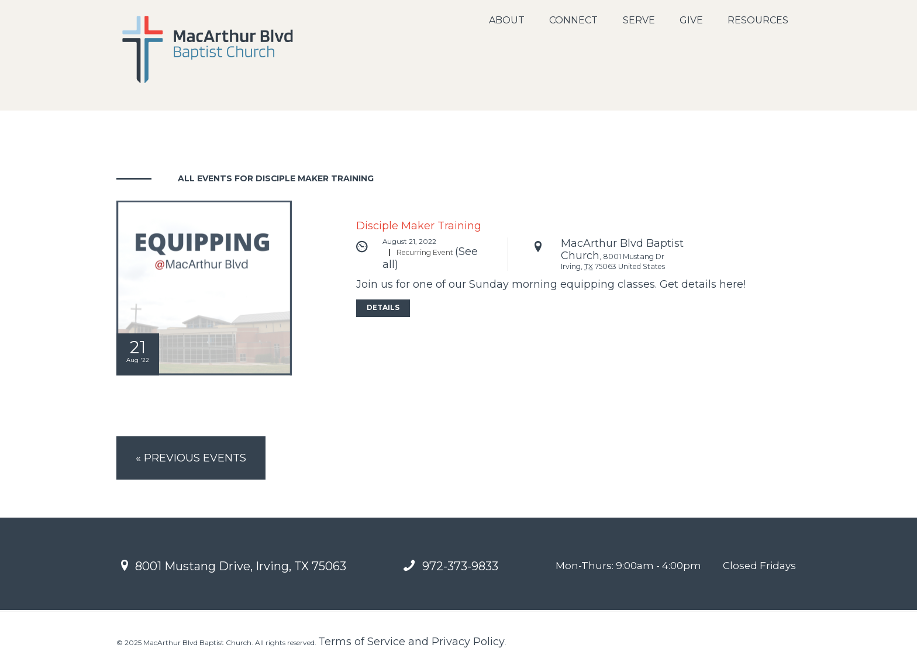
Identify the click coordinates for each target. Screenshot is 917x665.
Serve (639, 20)
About (507, 20)
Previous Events (194, 459)
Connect (573, 20)
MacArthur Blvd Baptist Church (622, 250)
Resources (758, 20)
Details (383, 309)
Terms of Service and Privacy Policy (411, 644)
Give (691, 20)
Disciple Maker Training (418, 225)
